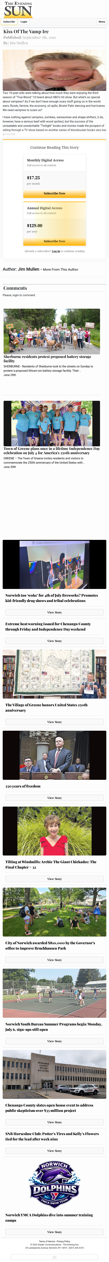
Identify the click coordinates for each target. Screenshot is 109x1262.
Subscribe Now (54, 193)
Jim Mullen (29, 269)
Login (23, 21)
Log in (56, 251)
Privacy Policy (63, 1241)
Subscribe (9, 21)
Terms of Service (47, 1241)
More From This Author (60, 269)
